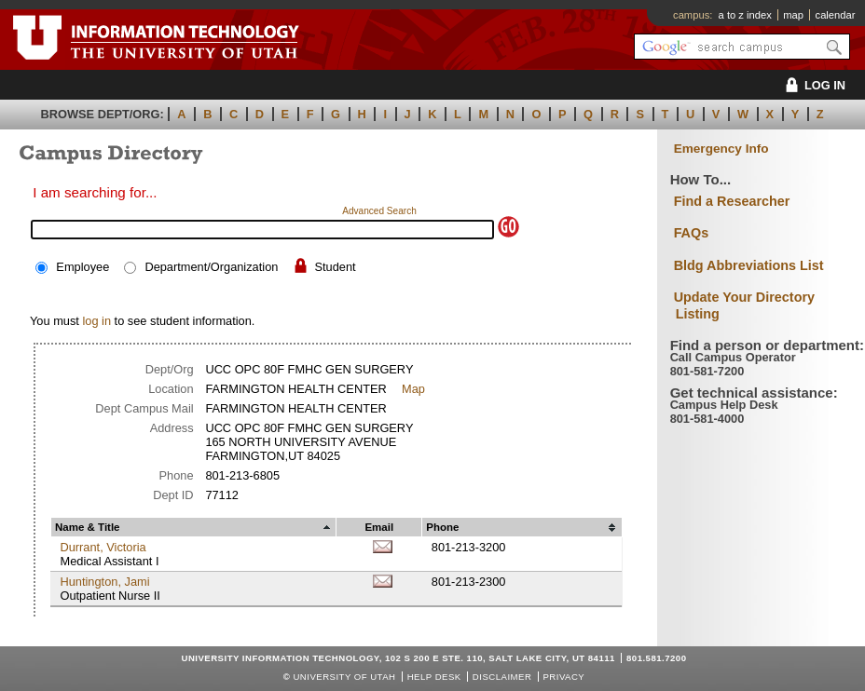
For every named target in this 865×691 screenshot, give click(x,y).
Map (413, 389)
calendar (836, 14)
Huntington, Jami (104, 582)
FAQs (691, 232)
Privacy (563, 676)
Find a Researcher (732, 201)
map (793, 14)
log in (96, 321)
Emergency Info (721, 149)
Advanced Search (379, 211)
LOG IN (812, 85)
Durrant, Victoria (102, 547)
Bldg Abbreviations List (749, 265)
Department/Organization (211, 267)
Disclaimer (502, 676)
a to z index (745, 14)
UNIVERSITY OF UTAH (344, 676)
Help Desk (434, 676)
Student (335, 267)
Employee (82, 267)
